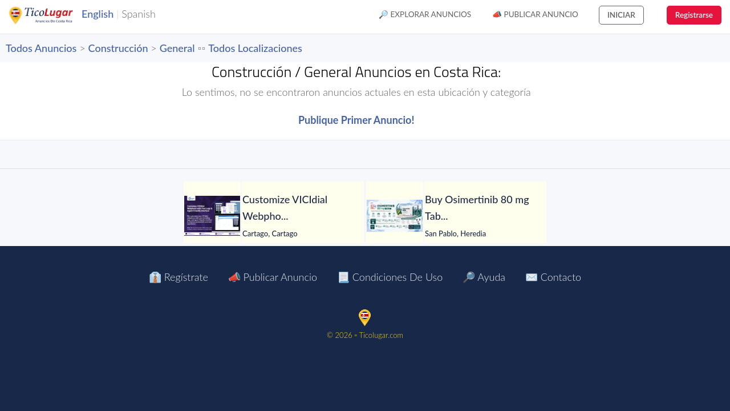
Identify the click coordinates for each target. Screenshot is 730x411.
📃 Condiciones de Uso (390, 277)
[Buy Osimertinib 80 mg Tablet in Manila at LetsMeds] (395, 216)
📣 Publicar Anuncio (535, 14)
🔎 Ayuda (484, 277)
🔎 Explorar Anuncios (425, 14)
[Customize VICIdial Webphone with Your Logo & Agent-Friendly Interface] (212, 216)
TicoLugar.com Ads (53, 15)
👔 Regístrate (178, 277)
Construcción (118, 48)
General (177, 48)
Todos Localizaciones (255, 48)
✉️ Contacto (553, 277)
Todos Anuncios (41, 48)
